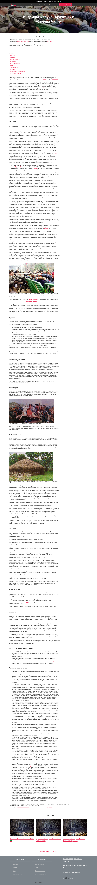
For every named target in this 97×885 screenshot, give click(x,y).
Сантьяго (35, 168)
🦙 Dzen (51, 4)
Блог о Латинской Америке (21, 36)
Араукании (29, 301)
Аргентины (55, 79)
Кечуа (27, 602)
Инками (46, 228)
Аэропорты (27, 4)
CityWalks (49, 41)
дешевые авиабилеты (23, 41)
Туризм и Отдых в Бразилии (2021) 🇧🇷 (22, 840)
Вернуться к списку (48, 851)
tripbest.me (66, 861)
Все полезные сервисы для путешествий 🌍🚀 (48, 1)
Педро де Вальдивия (20, 167)
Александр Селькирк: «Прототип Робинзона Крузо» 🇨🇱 (74, 840)
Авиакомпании (34, 4)
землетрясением (31, 766)
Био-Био (45, 88)
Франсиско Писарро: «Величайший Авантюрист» (48, 840)
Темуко (35, 301)
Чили (44, 79)
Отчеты (41, 4)
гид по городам (59, 882)
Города (21, 4)
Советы (45, 4)
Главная (12, 36)
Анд (56, 153)
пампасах (11, 203)
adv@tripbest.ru (76, 872)
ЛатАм (55, 4)
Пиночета (55, 661)
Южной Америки (33, 299)
